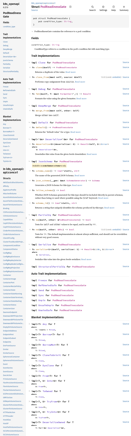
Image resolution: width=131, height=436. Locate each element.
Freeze (42, 280)
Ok (98, 249)
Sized (52, 330)
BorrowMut (49, 344)
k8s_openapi (37, 3)
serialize (41, 249)
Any (45, 324)
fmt (38, 94)
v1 (54, 3)
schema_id (41, 203)
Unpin (41, 300)
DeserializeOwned (54, 422)
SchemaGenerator (76, 180)
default (40, 127)
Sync (41, 295)
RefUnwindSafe (47, 285)
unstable (116, 77)
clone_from (42, 77)
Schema (96, 180)
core (50, 3)
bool (62, 190)
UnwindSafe (45, 310)
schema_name (43, 171)
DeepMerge (44, 105)
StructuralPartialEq (51, 266)
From (45, 375)
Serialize (44, 244)
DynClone (48, 365)
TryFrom (52, 401)
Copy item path (70, 6)
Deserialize (53, 139)
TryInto (52, 411)
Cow (59, 171)
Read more (71, 72)
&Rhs (60, 229)
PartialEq (44, 215)
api (45, 3)
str (76, 171)
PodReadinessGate (63, 62)
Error (104, 144)
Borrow (47, 334)
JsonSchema (45, 161)
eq (37, 220)
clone (39, 67)
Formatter (66, 94)
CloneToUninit (52, 355)
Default (43, 122)
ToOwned (47, 391)
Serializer (44, 255)
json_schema (43, 180)
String (68, 21)
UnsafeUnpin (46, 305)
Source (34, 10)
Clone (41, 62)
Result (87, 94)
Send (41, 290)
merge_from (42, 110)
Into (49, 380)
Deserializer (45, 149)
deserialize (43, 144)
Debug (41, 89)
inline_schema (44, 190)
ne (37, 229)
